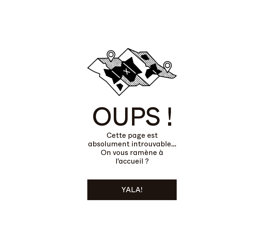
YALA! (132, 190)
